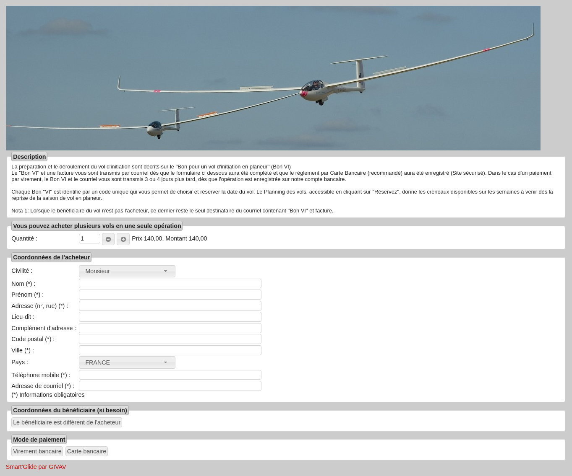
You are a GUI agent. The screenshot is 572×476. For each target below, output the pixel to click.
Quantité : (24, 238)
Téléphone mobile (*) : (40, 375)
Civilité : (21, 270)
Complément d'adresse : (43, 328)
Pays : (19, 362)
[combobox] (127, 271)
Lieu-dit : (22, 316)
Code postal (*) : (33, 339)
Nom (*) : (23, 283)
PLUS (121, 239)
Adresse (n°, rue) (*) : (39, 306)
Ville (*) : (22, 350)
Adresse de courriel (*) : (42, 386)
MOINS (107, 239)
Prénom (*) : (27, 294)
